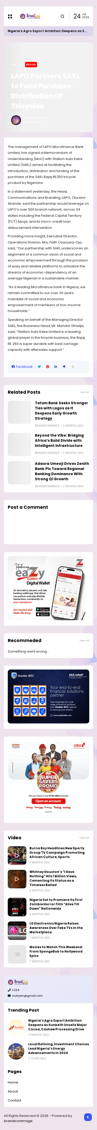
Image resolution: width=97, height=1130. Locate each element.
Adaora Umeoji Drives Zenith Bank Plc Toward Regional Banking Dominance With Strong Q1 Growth (62, 471)
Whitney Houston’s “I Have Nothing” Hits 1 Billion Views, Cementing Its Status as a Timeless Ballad (53, 878)
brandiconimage (18, 1120)
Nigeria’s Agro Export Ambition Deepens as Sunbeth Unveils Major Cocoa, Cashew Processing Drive (57, 1025)
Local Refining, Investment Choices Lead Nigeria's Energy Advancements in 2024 (58, 1048)
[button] (72, 366)
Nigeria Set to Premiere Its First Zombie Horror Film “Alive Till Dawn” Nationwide (56, 904)
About (13, 1091)
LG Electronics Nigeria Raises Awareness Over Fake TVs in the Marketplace (56, 927)
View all (84, 392)
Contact (14, 1100)
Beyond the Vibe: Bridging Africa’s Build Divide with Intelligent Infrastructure (59, 440)
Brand (31, 64)
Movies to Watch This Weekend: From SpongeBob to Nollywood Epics (56, 951)
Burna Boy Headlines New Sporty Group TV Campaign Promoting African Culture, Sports (57, 852)
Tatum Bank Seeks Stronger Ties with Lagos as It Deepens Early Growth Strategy (61, 411)
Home (16, 64)
